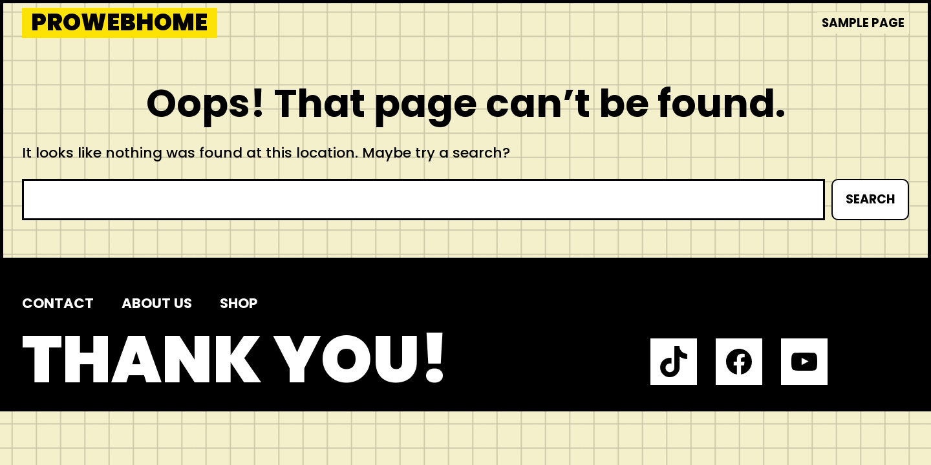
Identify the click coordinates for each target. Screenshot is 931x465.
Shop (238, 303)
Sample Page (863, 23)
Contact (58, 303)
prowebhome (119, 23)
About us (157, 303)
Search (870, 199)
